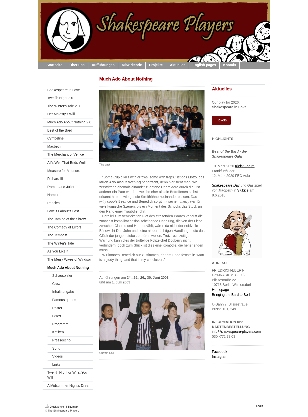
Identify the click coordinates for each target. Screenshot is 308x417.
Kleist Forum (245, 166)
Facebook (219, 352)
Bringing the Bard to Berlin (232, 295)
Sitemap (72, 406)
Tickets (221, 120)
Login (259, 405)
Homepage (220, 290)
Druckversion (55, 406)
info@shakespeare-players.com (236, 332)
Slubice (243, 190)
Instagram (219, 357)
